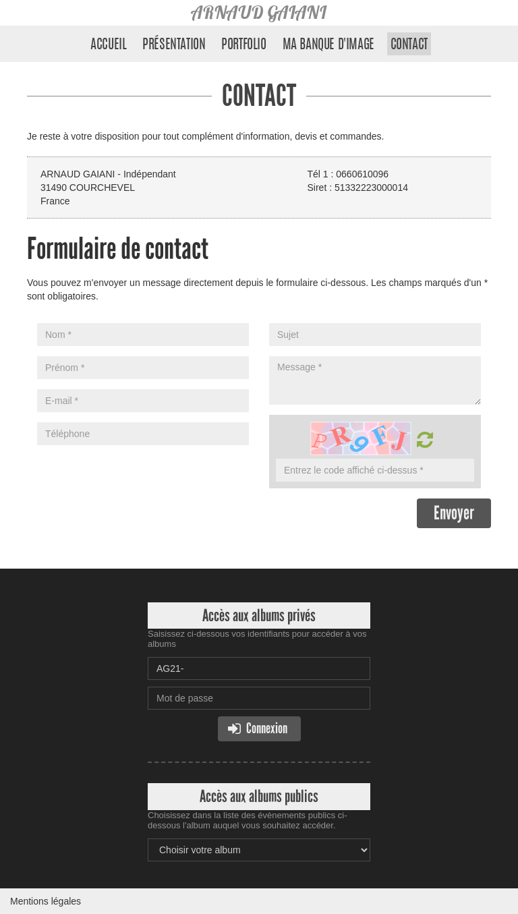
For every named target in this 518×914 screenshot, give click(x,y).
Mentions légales (45, 901)
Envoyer (454, 513)
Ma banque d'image (328, 45)
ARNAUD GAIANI (259, 12)
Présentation (173, 45)
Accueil (108, 45)
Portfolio (243, 45)
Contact (409, 45)
